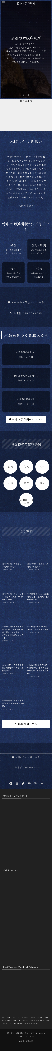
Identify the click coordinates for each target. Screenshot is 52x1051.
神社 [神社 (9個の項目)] (42, 483)
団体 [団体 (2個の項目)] (42, 466)
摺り (21, 1033)
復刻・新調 (15, 1033)
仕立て (27, 1033)
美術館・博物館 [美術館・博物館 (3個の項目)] (26, 501)
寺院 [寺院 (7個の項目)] (26, 483)
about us (42, 1033)
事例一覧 (34, 1033)
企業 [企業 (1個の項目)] (10, 466)
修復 (8, 1033)
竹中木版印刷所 (26, 3)
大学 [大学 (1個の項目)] (10, 483)
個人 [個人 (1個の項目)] (26, 466)
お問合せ (21, 1036)
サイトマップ (29, 1036)
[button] (3, 3)
